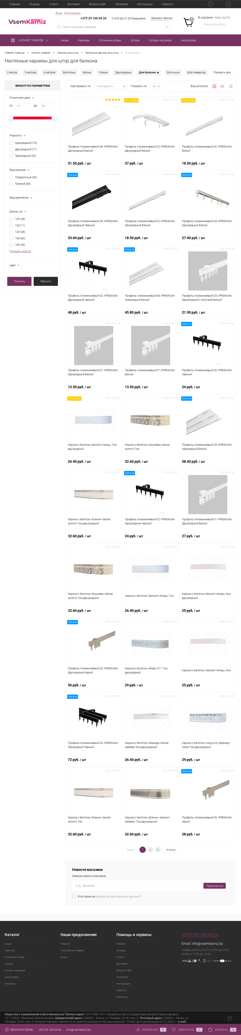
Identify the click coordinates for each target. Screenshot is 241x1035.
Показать (19, 281)
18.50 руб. (208, 165)
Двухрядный (26, 149)
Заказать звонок (162, 18)
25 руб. (208, 612)
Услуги (53, 4)
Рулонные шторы (15, 957)
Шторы (9, 963)
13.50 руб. (94, 389)
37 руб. (150, 165)
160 (20, 238)
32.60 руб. (150, 463)
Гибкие (103, 72)
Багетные (69, 72)
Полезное (122, 4)
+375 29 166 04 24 (93, 18)
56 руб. (94, 687)
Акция (8, 943)
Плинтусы (10, 983)
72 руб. (94, 762)
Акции (63, 957)
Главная (14, 4)
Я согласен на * (109, 896)
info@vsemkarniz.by (207, 943)
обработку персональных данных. (118, 896)
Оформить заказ (214, 24)
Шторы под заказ (15, 970)
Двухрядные (123, 72)
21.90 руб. (208, 314)
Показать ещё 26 (20, 251)
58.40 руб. (208, 463)
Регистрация (72, 13)
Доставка (73, 4)
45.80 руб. (150, 314)
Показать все (222, 72)
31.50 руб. (94, 165)
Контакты (122, 996)
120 (20, 225)
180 (20, 244)
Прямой (23, 183)
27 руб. (208, 538)
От (11, 105)
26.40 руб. (94, 463)
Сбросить (45, 281)
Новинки (65, 943)
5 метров (30, 72)
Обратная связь (19, 1029)
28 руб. (208, 836)
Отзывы (34, 4)
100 (20, 218)
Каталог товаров (30, 40)
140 (20, 231)
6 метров (49, 72)
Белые (87, 72)
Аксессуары (12, 977)
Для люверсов (196, 72)
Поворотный (26, 177)
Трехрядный (25, 155)
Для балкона (149, 73)
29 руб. (150, 687)
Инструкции (145, 4)
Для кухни (173, 72)
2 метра (12, 72)
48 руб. (94, 314)
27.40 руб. (208, 240)
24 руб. (208, 389)
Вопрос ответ (97, 4)
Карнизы (10, 950)
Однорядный (26, 142)
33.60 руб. (94, 240)
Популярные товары (72, 950)
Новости (167, 4)
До (35, 105)
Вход (59, 13)
